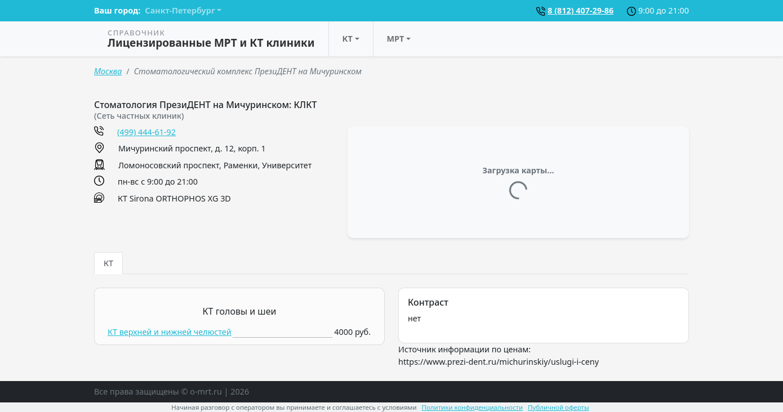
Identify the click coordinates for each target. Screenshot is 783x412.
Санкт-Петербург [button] (180, 10)
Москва (108, 71)
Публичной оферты (558, 407)
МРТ (395, 38)
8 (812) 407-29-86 (580, 10)
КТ (347, 38)
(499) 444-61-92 (146, 132)
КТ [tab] (108, 263)
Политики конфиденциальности (472, 407)
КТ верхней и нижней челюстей (170, 331)
